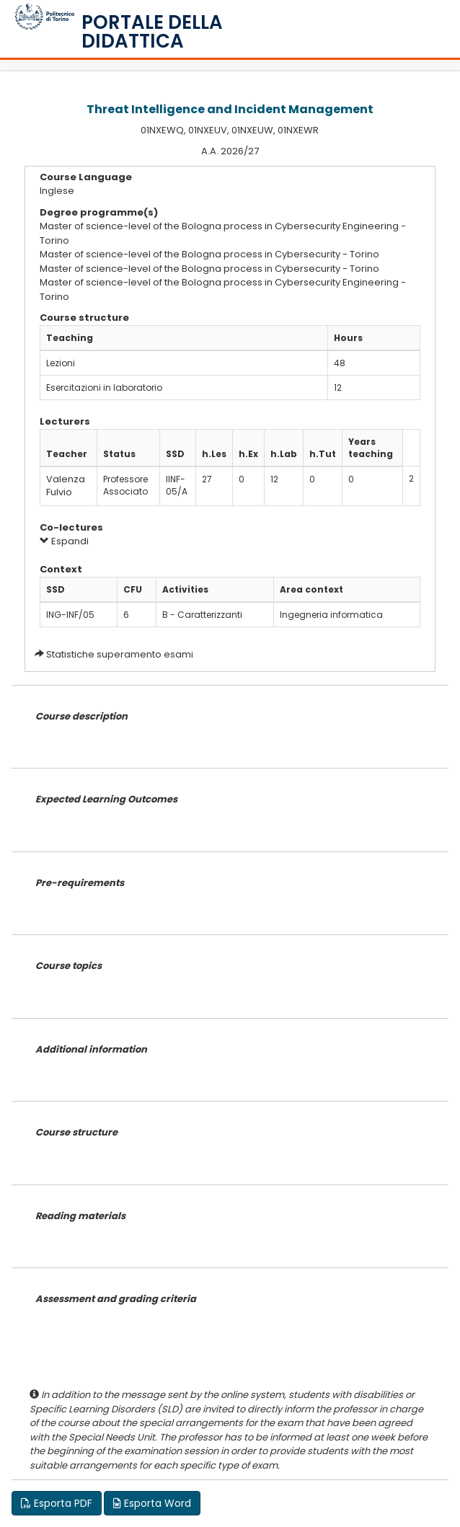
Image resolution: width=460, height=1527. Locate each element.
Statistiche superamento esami (119, 654)
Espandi (64, 541)
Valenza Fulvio (65, 486)
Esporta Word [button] (152, 1503)
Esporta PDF (56, 1503)
